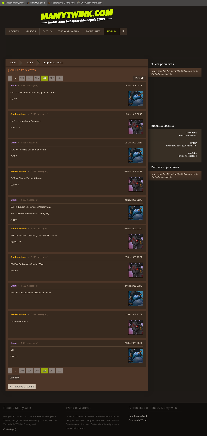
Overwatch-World (138, 420)
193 (22, 78)
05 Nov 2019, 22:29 (133, 229)
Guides (31, 31)
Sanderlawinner (19, 114)
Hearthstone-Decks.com (61, 3)
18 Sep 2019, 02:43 (133, 114)
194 (29, 78)
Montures (93, 31)
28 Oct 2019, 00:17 (133, 143)
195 (37, 78)
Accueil (14, 31)
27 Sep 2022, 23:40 (133, 286)
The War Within (68, 31)
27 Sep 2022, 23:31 (133, 257)
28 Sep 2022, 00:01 (133, 343)
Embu (14, 85)
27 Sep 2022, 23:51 (133, 314)
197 (52, 78)
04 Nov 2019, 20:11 (133, 171)
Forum (111, 31)
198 (59, 78)
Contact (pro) (9, 429)
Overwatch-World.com (89, 2)
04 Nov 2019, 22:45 (133, 200)
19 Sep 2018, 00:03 (133, 85)
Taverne (29, 62)
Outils (47, 31)
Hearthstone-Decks (139, 416)
